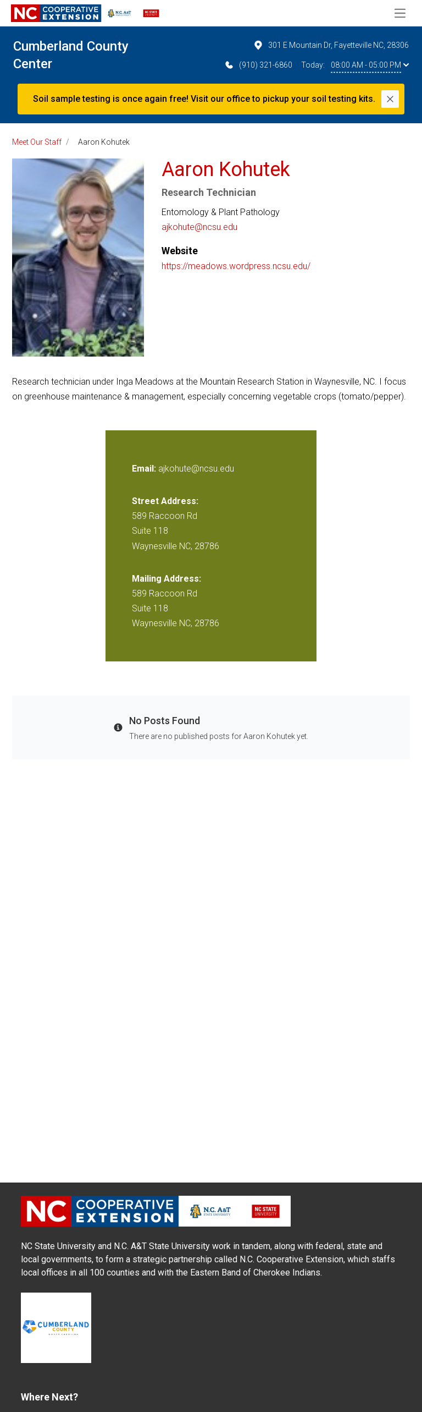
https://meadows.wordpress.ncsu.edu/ (236, 266)
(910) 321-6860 (258, 64)
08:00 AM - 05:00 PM (370, 65)
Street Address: (165, 501)
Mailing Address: (166, 578)
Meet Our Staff (37, 142)
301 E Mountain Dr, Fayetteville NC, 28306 (331, 45)
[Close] (390, 99)
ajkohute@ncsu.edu (199, 227)
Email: (145, 468)
